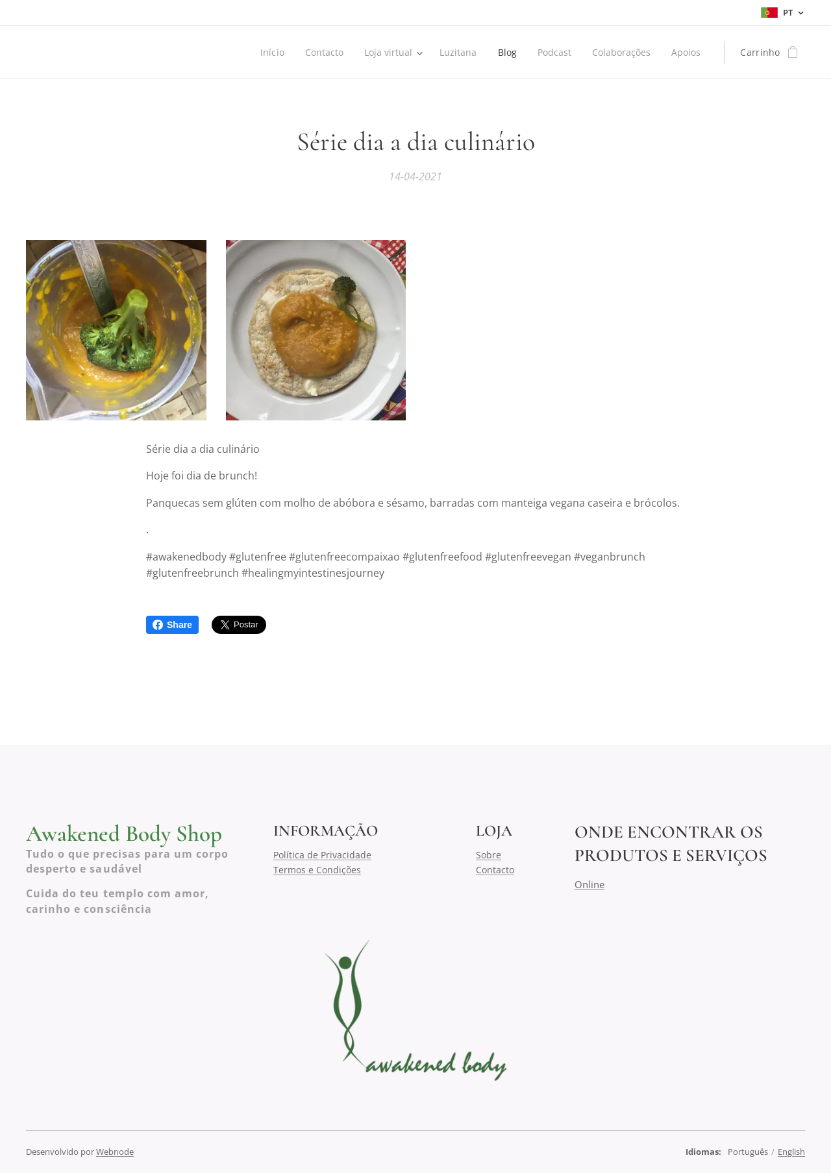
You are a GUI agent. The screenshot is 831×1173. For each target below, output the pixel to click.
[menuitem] (266, 52)
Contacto (495, 869)
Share (172, 625)
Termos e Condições (317, 869)
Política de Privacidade (322, 855)
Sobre (488, 855)
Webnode (115, 1151)
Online (589, 883)
